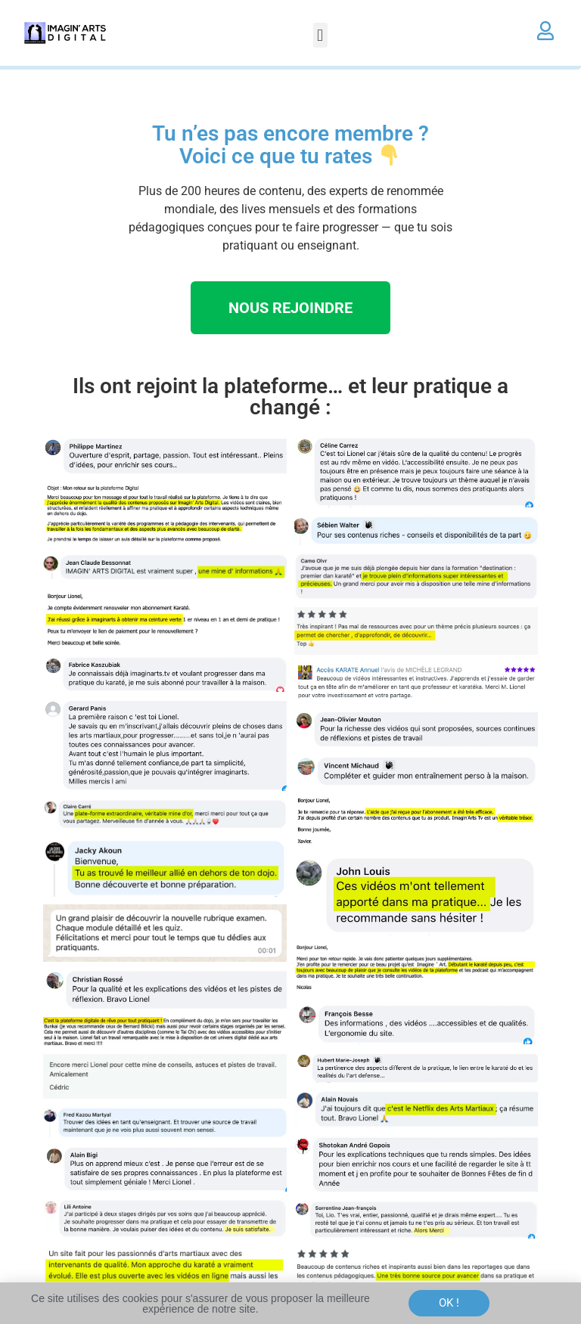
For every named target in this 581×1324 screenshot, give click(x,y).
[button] (320, 35)
